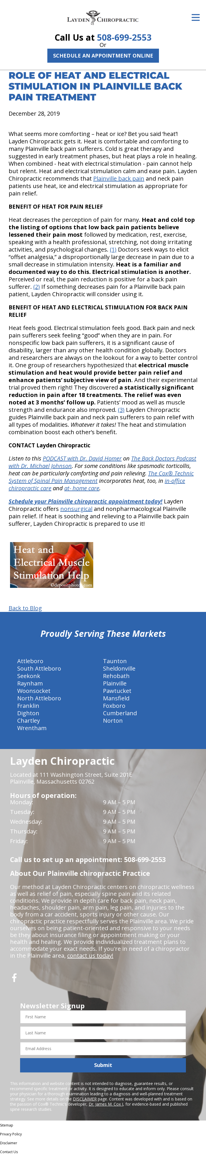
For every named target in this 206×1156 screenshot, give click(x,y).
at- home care (81, 488)
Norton (113, 720)
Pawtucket (117, 691)
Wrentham (31, 728)
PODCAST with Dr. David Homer (82, 458)
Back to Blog (25, 608)
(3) (121, 410)
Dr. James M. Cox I (106, 1104)
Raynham (30, 683)
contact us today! (90, 955)
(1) (113, 249)
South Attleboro (39, 668)
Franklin (28, 706)
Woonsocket (33, 691)
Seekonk (28, 676)
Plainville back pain (118, 178)
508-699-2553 (124, 37)
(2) (36, 287)
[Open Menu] (195, 17)
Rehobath (116, 676)
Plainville (115, 683)
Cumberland (120, 713)
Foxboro (114, 706)
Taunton (115, 661)
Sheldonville (119, 668)
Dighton (28, 713)
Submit (103, 1065)
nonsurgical (76, 509)
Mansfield (116, 698)
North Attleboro (39, 698)
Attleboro (30, 661)
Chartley (28, 720)
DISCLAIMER (85, 1099)
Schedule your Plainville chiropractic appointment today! (85, 501)
